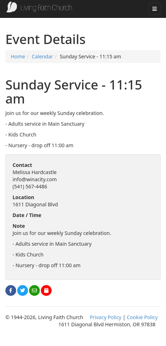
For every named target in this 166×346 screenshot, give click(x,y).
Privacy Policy (105, 317)
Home (18, 56)
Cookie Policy (142, 317)
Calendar (42, 56)
